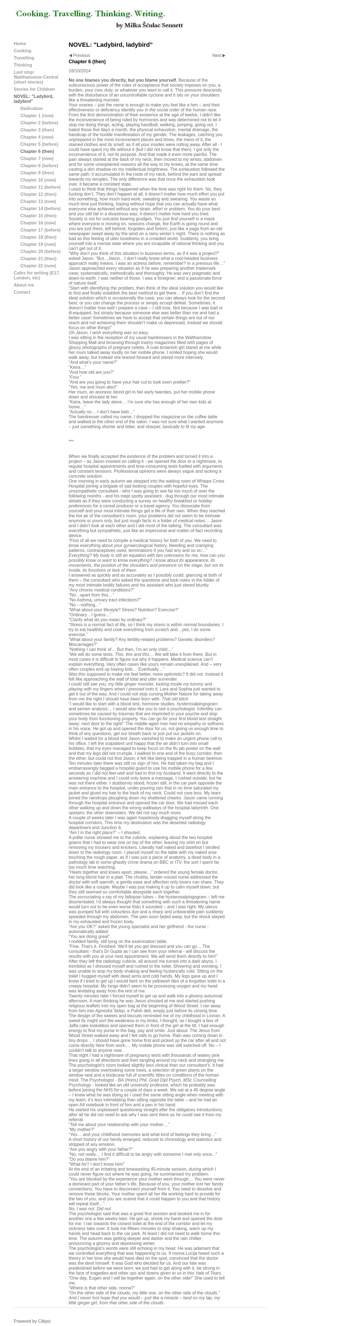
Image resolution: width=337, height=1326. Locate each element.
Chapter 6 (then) (37, 151)
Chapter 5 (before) (39, 144)
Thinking (23, 65)
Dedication (31, 108)
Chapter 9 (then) (37, 172)
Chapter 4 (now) (37, 137)
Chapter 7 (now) (37, 158)
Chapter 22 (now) (38, 265)
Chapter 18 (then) (38, 237)
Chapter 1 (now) (37, 115)
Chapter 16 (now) (38, 223)
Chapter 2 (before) (39, 122)
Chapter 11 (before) (40, 187)
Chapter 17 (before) (40, 230)
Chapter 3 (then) (37, 130)
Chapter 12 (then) (38, 194)
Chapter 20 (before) (40, 251)
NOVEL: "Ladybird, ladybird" (33, 99)
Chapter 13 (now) (38, 201)
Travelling (24, 58)
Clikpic (44, 1321)
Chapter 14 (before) (40, 208)
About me (24, 285)
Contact (22, 292)
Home (20, 43)
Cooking (22, 50)
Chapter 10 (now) (38, 180)
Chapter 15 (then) (38, 215)
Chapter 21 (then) (38, 258)
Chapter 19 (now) (38, 244)
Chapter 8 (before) (39, 165)
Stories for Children (34, 89)
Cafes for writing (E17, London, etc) (37, 275)
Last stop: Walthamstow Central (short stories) (36, 77)
